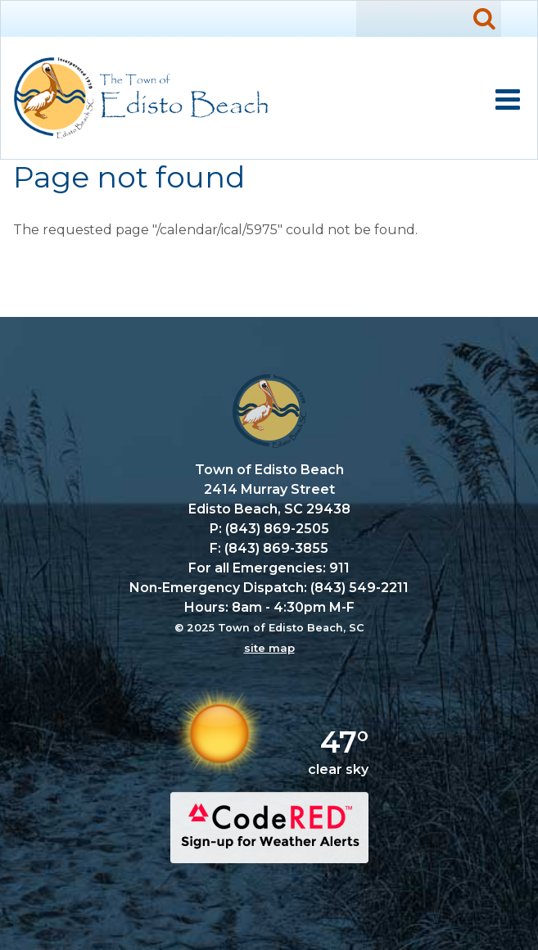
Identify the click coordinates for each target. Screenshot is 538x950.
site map (269, 647)
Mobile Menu (508, 100)
